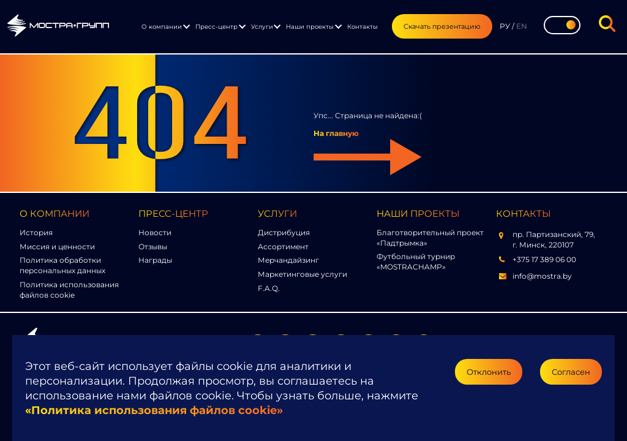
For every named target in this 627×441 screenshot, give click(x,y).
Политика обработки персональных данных (62, 265)
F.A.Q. (269, 288)
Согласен (571, 372)
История (36, 232)
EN (521, 26)
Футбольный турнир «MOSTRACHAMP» (416, 261)
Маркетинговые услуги (302, 274)
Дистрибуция (284, 232)
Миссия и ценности (57, 246)
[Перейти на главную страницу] (58, 27)
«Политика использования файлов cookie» (154, 410)
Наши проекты (310, 26)
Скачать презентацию (442, 27)
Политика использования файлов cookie (69, 290)
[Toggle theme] (562, 25)
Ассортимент (283, 246)
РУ (505, 26)
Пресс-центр (216, 26)
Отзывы (152, 246)
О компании (161, 26)
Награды (155, 260)
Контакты (362, 26)
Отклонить (489, 372)
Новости (154, 232)
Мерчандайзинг (288, 260)
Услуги (262, 26)
